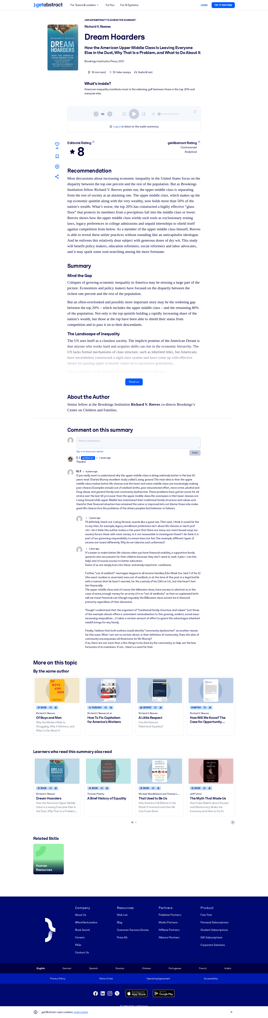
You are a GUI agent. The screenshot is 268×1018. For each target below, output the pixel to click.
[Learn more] (93, 141)
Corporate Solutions (212, 944)
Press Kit (122, 937)
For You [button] (110, 5)
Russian (120, 968)
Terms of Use (106, 978)
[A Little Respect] (159, 690)
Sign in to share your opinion (89, 451)
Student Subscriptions (214, 929)
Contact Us (82, 952)
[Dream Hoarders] (57, 771)
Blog (119, 922)
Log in (117, 126)
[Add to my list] (57, 166)
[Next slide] (233, 822)
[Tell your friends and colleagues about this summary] (57, 176)
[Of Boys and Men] (57, 690)
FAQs (78, 944)
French (202, 968)
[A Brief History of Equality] (108, 771)
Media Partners (168, 922)
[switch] (134, 114)
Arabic (227, 968)
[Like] (57, 145)
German (67, 968)
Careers (80, 937)
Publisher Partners (170, 914)
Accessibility (211, 978)
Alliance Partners (169, 937)
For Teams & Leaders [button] (84, 5)
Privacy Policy (57, 978)
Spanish (93, 968)
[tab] (132, 823)
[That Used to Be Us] (159, 771)
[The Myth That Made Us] (211, 771)
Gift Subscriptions (211, 937)
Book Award (82, 929)
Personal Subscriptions (214, 922)
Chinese (146, 968)
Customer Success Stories (133, 929)
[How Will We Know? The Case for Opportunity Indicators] (211, 690)
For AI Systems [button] (129, 5)
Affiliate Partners (169, 929)
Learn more (81, 1012)
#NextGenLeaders (86, 922)
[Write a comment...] (138, 443)
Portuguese (175, 968)
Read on (134, 382)
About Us (80, 914)
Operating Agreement (158, 978)
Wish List (122, 914)
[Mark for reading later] (57, 156)
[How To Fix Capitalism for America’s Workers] (108, 690)
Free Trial (206, 914)
